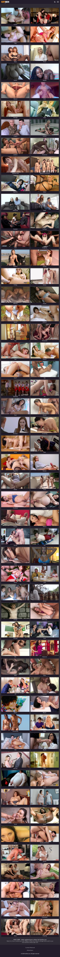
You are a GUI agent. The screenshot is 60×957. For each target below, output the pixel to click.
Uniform (45, 322)
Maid (44, 117)
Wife (15, 675)
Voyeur (44, 303)
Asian (15, 564)
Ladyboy (15, 154)
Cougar (15, 917)
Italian (44, 192)
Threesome (44, 340)
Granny (15, 24)
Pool (15, 415)
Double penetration (44, 842)
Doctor (44, 861)
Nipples (44, 80)
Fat (15, 694)
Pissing (44, 266)
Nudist (15, 80)
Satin (44, 452)
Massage (15, 117)
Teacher (15, 545)
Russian (44, 471)
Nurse (44, 61)
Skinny (44, 285)
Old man (15, 768)
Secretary (15, 433)
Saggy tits (15, 471)
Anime (15, 582)
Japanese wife (15, 173)
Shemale (15, 638)
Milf (15, 749)
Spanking (15, 396)
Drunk (15, 842)
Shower (44, 415)
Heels (44, 210)
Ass (44, 545)
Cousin (15, 898)
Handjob (15, 229)
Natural (15, 99)
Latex (44, 24)
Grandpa (45, 229)
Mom (44, 731)
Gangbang (44, 247)
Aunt (44, 638)
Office (44, 43)
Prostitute (15, 508)
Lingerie (15, 136)
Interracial (15, 210)
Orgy (15, 43)
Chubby (15, 805)
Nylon (15, 61)
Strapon (45, 359)
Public (44, 489)
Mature (44, 526)
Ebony (44, 824)
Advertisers (30, 950)
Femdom (44, 805)
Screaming (44, 433)
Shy (45, 396)
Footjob (15, 526)
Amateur (15, 601)
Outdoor (15, 266)
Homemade (15, 731)
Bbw (15, 787)
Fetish (44, 787)
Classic (15, 712)
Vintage (15, 619)
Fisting (15, 285)
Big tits (44, 749)
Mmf (44, 99)
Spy (45, 378)
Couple (44, 898)
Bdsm (15, 935)
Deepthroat (15, 880)
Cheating (44, 935)
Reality (15, 489)
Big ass (44, 712)
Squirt (15, 378)
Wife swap (44, 619)
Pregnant (44, 508)
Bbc (15, 656)
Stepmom (44, 656)
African (44, 601)
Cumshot (44, 880)
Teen (15, 359)
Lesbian (44, 136)
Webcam (15, 303)
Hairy (44, 675)
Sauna (15, 452)
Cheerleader (45, 917)
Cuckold (45, 694)
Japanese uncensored (45, 173)
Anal (45, 582)
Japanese (15, 192)
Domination (15, 861)
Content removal (30, 947)
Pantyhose (44, 154)
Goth (15, 247)
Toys (15, 340)
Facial (15, 824)
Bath (45, 768)
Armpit (44, 564)
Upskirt (15, 322)
